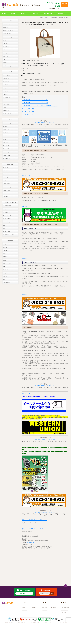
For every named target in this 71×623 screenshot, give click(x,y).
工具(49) (5, 250)
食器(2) (4, 279)
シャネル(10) (6, 129)
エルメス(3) (5, 59)
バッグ (67, 17)
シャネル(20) (6, 81)
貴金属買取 (60, 13)
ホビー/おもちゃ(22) (7, 263)
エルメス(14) (6, 78)
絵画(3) (4, 273)
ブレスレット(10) (7, 218)
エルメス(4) (5, 126)
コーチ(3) (5, 135)
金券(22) (5, 247)
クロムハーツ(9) (6, 190)
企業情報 (23, 607)
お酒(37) (5, 244)
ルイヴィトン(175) (7, 75)
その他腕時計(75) (7, 66)
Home (41, 17)
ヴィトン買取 (35, 13)
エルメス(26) (6, 170)
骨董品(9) (5, 260)
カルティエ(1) (6, 94)
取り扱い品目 (53, 607)
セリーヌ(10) (6, 110)
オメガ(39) (5, 27)
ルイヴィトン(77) (7, 167)
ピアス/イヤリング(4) (7, 215)
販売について (44, 607)
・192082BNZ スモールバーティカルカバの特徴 (35, 103)
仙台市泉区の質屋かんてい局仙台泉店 (45, 122)
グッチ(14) (5, 132)
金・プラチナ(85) (7, 205)
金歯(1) (4, 228)
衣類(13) (5, 276)
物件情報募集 (34, 607)
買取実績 (13, 13)
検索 (52, 593)
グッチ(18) (5, 177)
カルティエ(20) (6, 183)
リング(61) (5, 209)
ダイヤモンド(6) (6, 231)
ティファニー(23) (7, 187)
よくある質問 (63, 612)
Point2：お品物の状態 (28, 111)
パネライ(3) (5, 56)
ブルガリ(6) (5, 40)
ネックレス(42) (6, 212)
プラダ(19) (5, 91)
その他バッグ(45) (7, 113)
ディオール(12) (6, 107)
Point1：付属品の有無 (28, 109)
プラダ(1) (5, 180)
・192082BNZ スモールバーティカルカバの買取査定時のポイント (39, 106)
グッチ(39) (5, 84)
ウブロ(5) (5, 62)
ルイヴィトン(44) (7, 123)
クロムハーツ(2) (6, 100)
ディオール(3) (6, 148)
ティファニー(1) (6, 97)
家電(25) (5, 253)
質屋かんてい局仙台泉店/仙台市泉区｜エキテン (34, 520)
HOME (4, 13)
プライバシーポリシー (65, 607)
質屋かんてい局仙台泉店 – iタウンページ (32, 529)
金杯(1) (4, 225)
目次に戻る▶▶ (26, 175)
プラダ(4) (5, 139)
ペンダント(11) (6, 221)
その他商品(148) (6, 282)
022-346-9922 (30, 542)
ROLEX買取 (23, 13)
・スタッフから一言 (27, 114)
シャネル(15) (6, 174)
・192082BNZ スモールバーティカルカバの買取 (35, 100)
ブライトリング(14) (7, 37)
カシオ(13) (5, 49)
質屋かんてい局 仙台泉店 (51, 17)
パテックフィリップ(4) (8, 30)
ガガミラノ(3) (6, 53)
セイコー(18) (6, 46)
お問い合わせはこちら (64, 5)
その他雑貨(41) (6, 196)
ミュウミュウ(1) (6, 104)
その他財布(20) (6, 158)
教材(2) (4, 266)
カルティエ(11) (6, 43)
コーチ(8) (5, 88)
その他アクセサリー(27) (8, 234)
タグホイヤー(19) (7, 33)
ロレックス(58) (6, 24)
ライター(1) (5, 269)
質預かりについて (48, 13)
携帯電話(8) (5, 256)
